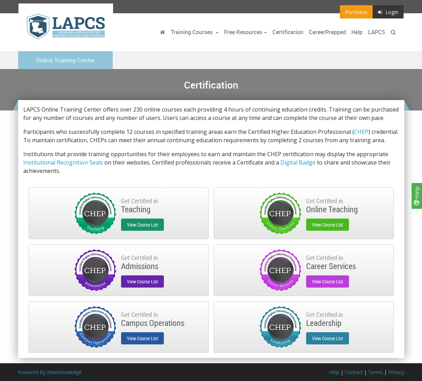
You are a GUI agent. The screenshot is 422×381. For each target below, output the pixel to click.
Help (417, 195)
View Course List (142, 224)
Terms (375, 372)
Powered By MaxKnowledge (50, 372)
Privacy (396, 372)
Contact (354, 372)
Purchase (356, 11)
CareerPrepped (327, 32)
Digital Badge (298, 162)
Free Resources (243, 32)
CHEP (361, 132)
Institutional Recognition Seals (63, 162)
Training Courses (192, 32)
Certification (287, 32)
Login (388, 11)
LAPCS (376, 32)
